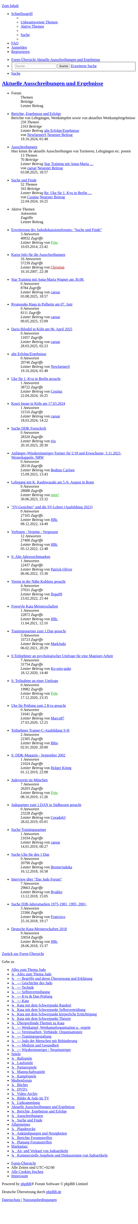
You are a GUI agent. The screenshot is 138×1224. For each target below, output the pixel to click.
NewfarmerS (36, 135)
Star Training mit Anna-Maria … (68, 164)
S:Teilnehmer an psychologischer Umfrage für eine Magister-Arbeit (62, 656)
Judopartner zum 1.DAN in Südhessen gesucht (46, 805)
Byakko (56, 892)
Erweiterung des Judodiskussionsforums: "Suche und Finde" (56, 230)
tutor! (55, 495)
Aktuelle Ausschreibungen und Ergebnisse (52, 83)
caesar (32, 168)
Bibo (54, 743)
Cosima (33, 197)
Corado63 (58, 817)
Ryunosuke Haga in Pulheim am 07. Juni (41, 304)
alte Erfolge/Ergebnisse (61, 131)
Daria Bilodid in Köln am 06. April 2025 (41, 329)
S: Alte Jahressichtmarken (30, 557)
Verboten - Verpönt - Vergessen (34, 532)
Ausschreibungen (24, 147)
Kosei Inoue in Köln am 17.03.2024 (38, 404)
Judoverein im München (29, 780)
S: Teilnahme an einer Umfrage (34, 681)
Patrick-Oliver (61, 569)
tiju (53, 441)
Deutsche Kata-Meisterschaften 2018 (39, 929)
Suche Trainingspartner (28, 830)
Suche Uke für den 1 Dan (30, 854)
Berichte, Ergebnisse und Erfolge (36, 114)
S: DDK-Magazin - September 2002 (38, 755)
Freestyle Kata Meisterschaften (34, 606)
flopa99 (56, 594)
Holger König (61, 768)
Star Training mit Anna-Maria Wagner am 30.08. (47, 279)
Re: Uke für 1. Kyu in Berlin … (68, 193)
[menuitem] (39, 22)
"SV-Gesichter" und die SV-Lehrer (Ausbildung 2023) (52, 507)
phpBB (26, 1184)
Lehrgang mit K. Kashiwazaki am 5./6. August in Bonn (52, 482)
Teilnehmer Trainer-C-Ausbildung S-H (40, 730)
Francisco (58, 917)
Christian (57, 267)
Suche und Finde (24, 180)
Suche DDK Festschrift (28, 428)
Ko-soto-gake (61, 669)
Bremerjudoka (61, 867)
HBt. (54, 520)
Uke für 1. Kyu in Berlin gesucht (35, 379)
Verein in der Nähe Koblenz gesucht (38, 581)
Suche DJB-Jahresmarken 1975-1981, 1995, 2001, (49, 904)
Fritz (54, 242)
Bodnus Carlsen (63, 470)
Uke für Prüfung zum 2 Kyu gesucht (38, 706)
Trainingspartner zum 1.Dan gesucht (38, 631)
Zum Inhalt (10, 6)
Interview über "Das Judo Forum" (36, 879)
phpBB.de (53, 1192)
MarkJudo (58, 644)
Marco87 (57, 718)
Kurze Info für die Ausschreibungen (38, 255)
